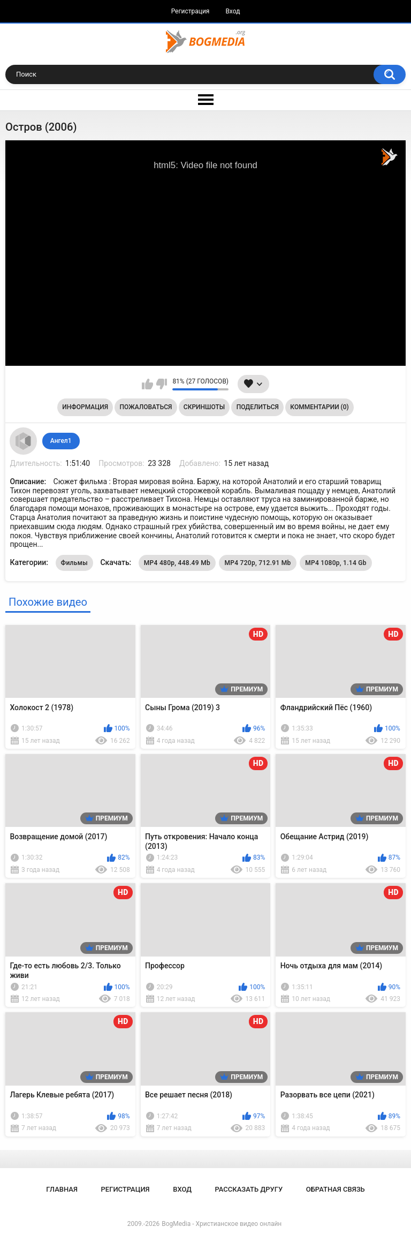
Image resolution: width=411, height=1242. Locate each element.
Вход (232, 11)
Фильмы (74, 563)
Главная (62, 1189)
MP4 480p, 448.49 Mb (177, 563)
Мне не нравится (161, 384)
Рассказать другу (249, 1189)
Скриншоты (204, 407)
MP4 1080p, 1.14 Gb (336, 563)
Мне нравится (147, 384)
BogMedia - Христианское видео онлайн (221, 1224)
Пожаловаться (146, 407)
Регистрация (190, 11)
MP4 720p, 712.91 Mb (257, 563)
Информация (85, 407)
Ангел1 (61, 441)
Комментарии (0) (319, 407)
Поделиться (258, 407)
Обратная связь (335, 1189)
